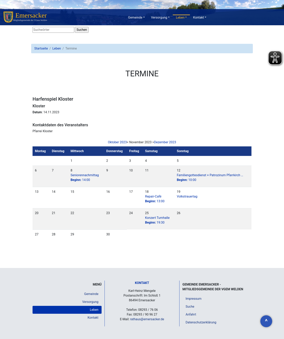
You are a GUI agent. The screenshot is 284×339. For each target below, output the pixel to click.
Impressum (194, 299)
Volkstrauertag (187, 196)
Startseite (41, 48)
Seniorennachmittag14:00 (85, 177)
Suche (190, 306)
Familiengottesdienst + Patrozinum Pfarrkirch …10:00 (210, 177)
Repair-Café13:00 (155, 199)
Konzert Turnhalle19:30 (157, 220)
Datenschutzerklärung (201, 322)
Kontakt (198, 17)
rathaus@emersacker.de (147, 319)
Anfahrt (191, 314)
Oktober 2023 (117, 142)
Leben (180, 17)
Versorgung (159, 17)
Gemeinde (135, 17)
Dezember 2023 (165, 142)
